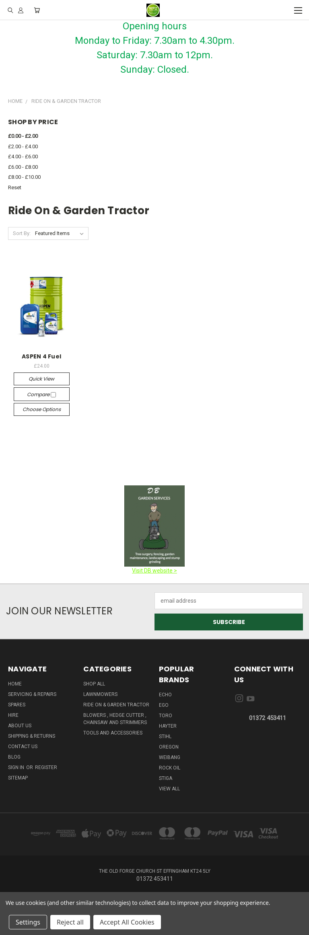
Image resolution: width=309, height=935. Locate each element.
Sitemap (18, 778)
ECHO (165, 695)
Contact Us (22, 746)
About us (19, 725)
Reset (14, 187)
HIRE (13, 715)
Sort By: (22, 233)
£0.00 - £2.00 (23, 136)
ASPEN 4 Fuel (41, 356)
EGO (164, 705)
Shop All (94, 684)
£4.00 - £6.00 (23, 156)
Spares (16, 705)
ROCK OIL (169, 768)
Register (46, 767)
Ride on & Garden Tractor (116, 705)
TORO (165, 715)
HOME (15, 684)
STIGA (165, 778)
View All (169, 789)
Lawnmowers (100, 694)
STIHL (165, 736)
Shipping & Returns (31, 736)
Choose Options (42, 409)
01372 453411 (267, 718)
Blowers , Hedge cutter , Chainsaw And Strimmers (115, 718)
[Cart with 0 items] (37, 10)
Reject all (70, 922)
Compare (41, 394)
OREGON (169, 747)
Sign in (16, 767)
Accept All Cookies (127, 922)
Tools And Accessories (112, 733)
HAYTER (168, 726)
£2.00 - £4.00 (23, 146)
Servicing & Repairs (32, 694)
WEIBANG (169, 757)
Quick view (41, 378)
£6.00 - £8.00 (23, 167)
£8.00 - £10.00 (24, 177)
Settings (28, 922)
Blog (14, 757)
